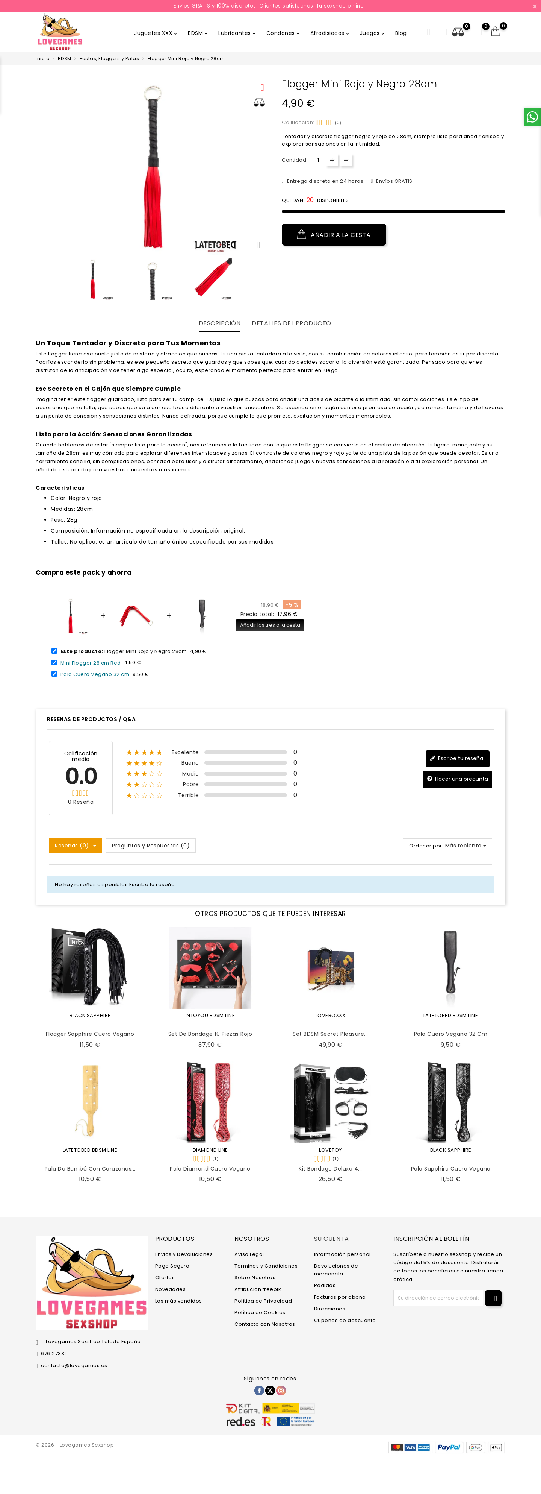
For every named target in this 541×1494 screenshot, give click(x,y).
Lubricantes (237, 33)
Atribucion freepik (257, 1289)
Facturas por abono (340, 1297)
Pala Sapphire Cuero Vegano (451, 1168)
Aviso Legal (249, 1254)
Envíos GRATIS (394, 181)
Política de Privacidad (263, 1300)
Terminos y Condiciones (266, 1265)
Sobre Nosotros (254, 1277)
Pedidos (325, 1285)
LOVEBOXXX (331, 1015)
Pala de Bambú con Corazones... (90, 1168)
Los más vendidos (178, 1300)
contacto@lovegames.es (74, 1365)
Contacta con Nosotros (264, 1324)
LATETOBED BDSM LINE (450, 1015)
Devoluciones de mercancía (336, 1269)
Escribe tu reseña (456, 758)
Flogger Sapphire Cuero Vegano (90, 1034)
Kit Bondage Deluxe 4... (330, 1168)
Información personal (342, 1254)
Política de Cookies (260, 1312)
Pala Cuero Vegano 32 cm (95, 674)
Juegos (373, 33)
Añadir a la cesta (334, 234)
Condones (283, 33)
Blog (401, 33)
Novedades (170, 1289)
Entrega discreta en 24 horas (325, 181)
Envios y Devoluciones (184, 1254)
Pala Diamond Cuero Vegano (210, 1168)
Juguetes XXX (156, 33)
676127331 (53, 1353)
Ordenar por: (426, 845)
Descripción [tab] (220, 324)
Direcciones (330, 1308)
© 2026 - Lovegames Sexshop (75, 1444)
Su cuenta (331, 1238)
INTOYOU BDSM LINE (210, 1015)
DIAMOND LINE (210, 1150)
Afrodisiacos (330, 33)
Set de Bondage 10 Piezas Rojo (210, 1034)
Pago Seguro (172, 1265)
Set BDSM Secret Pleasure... (330, 1034)
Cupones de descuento (345, 1320)
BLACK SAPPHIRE (90, 1015)
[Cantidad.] (318, 160)
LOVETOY (330, 1150)
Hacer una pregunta (457, 779)
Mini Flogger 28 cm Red (90, 662)
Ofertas (165, 1277)
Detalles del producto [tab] (291, 324)
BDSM (198, 33)
